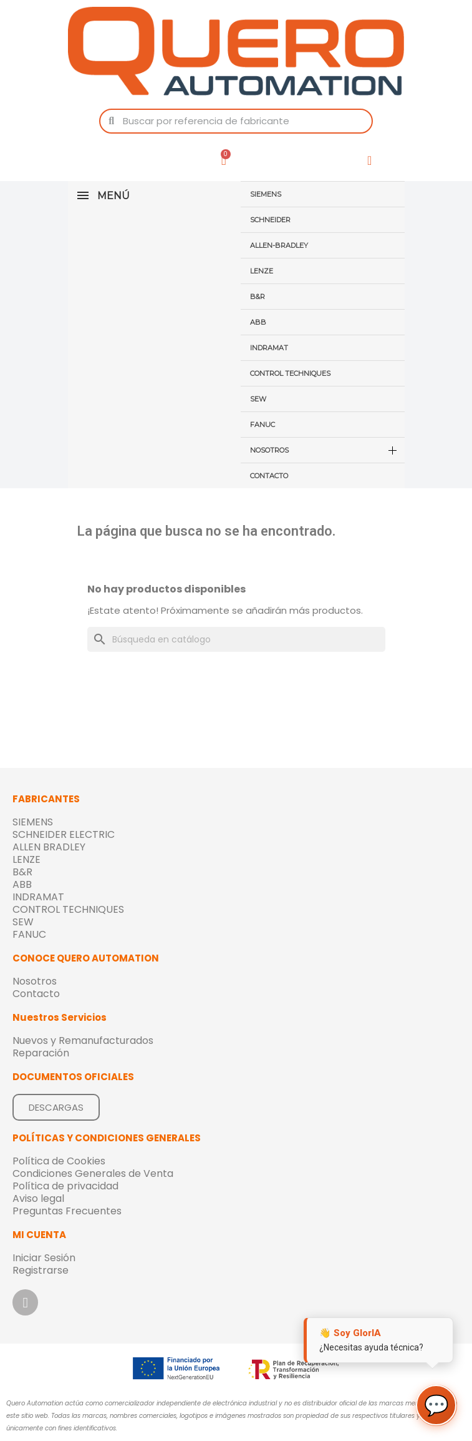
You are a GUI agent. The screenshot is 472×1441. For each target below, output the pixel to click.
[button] (56, 1107)
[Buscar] (236, 639)
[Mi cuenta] (369, 160)
